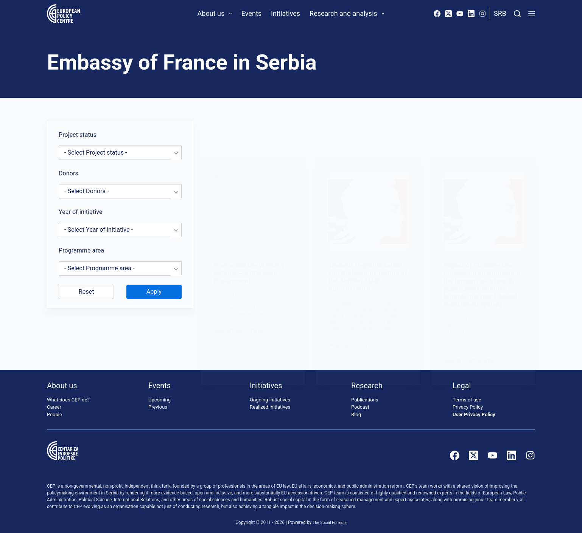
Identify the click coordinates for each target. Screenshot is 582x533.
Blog (356, 410)
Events (251, 13)
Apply (154, 291)
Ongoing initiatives (270, 395)
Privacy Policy (468, 403)
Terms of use (467, 395)
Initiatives (285, 13)
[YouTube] (459, 13)
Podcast (360, 403)
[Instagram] (482, 13)
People (54, 410)
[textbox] (120, 153)
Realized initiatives (270, 403)
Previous (157, 403)
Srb (500, 13)
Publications (364, 395)
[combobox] (120, 153)
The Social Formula (329, 518)
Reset (86, 291)
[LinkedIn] (471, 13)
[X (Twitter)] (448, 13)
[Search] (517, 13)
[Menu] (531, 13)
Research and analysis (348, 13)
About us (216, 13)
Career (54, 403)
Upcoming (159, 395)
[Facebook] (437, 13)
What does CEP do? (68, 395)
